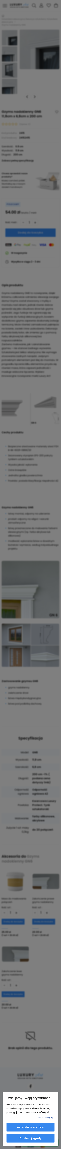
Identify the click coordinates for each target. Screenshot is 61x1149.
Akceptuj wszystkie (30, 1127)
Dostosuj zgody (30, 1138)
